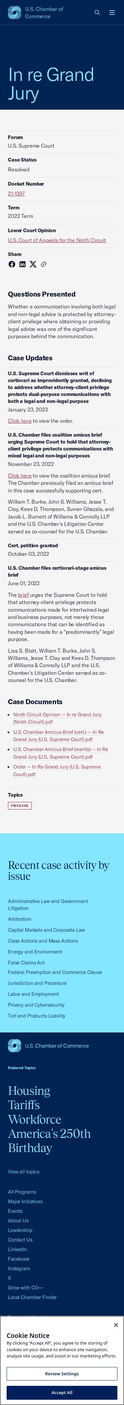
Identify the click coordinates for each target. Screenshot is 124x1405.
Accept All (62, 1392)
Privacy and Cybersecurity (36, 1005)
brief (23, 595)
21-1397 (16, 193)
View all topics (23, 1172)
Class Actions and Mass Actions (43, 941)
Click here (20, 420)
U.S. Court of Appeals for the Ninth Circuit (57, 240)
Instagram (19, 1268)
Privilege (20, 806)
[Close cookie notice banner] (116, 1325)
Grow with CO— (25, 1287)
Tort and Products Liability (36, 1016)
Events (15, 1211)
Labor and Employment (33, 994)
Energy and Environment (35, 952)
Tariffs (24, 1105)
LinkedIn (17, 1249)
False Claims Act (26, 962)
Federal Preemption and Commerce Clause (55, 972)
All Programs (22, 1192)
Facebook (18, 1259)
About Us (18, 1220)
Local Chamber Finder (32, 1297)
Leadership (20, 1230)
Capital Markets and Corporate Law (46, 930)
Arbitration (19, 919)
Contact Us (20, 1240)
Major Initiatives (25, 1201)
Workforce (34, 1119)
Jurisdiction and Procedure (37, 983)
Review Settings (62, 1374)
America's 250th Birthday (49, 1141)
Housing (29, 1091)
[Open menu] (112, 13)
